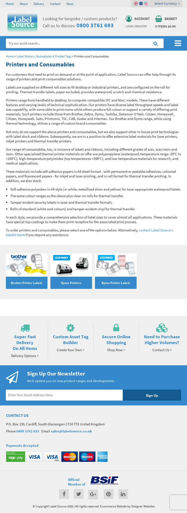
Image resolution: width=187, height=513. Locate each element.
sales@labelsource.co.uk (71, 431)
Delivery (39, 4)
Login (129, 26)
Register (141, 26)
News (69, 4)
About (24, 4)
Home (10, 4)
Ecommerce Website (113, 506)
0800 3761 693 (95, 25)
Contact (55, 4)
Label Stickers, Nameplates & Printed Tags (44, 56)
